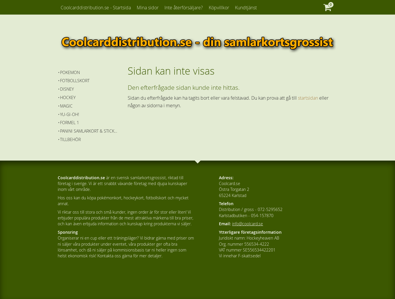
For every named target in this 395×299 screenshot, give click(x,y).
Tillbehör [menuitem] (70, 139)
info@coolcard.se (247, 223)
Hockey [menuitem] (68, 97)
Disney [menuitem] (67, 89)
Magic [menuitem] (66, 106)
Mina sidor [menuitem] (148, 7)
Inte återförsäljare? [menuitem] (183, 7)
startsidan (308, 98)
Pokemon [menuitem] (70, 72)
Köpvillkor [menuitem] (219, 7)
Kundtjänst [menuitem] (246, 7)
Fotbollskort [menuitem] (74, 80)
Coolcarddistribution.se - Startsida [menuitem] (96, 7)
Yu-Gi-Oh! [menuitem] (69, 114)
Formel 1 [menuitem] (69, 122)
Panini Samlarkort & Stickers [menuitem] (89, 131)
